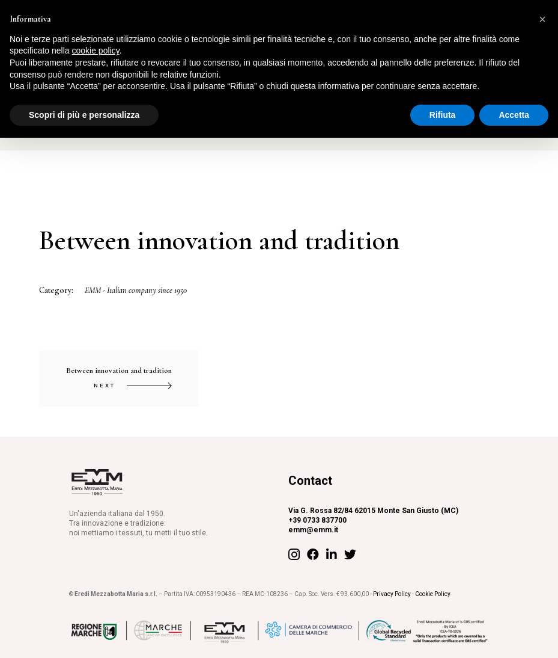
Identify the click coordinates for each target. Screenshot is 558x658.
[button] (542, 19)
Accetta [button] (514, 115)
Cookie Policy (432, 594)
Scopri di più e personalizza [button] (84, 115)
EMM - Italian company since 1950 (136, 290)
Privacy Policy (392, 594)
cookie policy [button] (96, 50)
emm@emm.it (313, 530)
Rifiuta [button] (442, 115)
